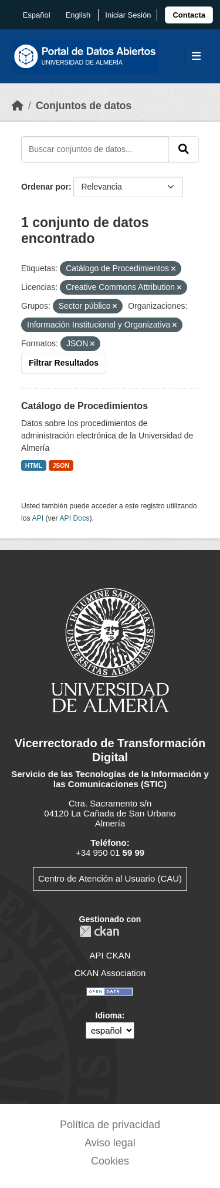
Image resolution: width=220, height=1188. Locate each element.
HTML (33, 465)
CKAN (99, 931)
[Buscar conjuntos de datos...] (95, 149)
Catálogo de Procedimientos (84, 406)
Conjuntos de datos (83, 106)
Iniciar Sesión (128, 15)
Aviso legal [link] (110, 1143)
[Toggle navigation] (196, 56)
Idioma (109, 1015)
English (78, 15)
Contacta (188, 15)
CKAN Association (110, 973)
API (37, 518)
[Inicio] (17, 106)
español (36, 15)
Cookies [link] (110, 1161)
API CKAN (109, 955)
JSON (61, 465)
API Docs (74, 518)
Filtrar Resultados (64, 362)
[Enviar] (183, 149)
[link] (189, 14)
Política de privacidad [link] (110, 1124)
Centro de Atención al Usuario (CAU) (110, 878)
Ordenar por (45, 186)
